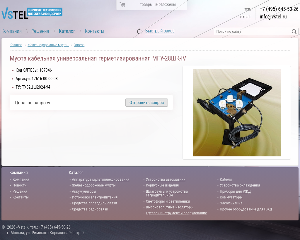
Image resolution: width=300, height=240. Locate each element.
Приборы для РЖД (235, 191)
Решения (40, 31)
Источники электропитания (95, 197)
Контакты (94, 31)
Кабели (226, 179)
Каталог (67, 31)
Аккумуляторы (84, 191)
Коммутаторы (231, 197)
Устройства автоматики (165, 179)
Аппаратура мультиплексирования (100, 179)
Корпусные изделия (162, 185)
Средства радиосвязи (90, 209)
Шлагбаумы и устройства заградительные (167, 193)
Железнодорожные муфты (48, 45)
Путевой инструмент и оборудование (176, 212)
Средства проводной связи (94, 203)
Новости (20, 185)
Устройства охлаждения (240, 185)
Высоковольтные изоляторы (169, 207)
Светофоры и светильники (168, 201)
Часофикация (231, 203)
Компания (11, 31)
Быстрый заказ (160, 31)
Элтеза (79, 45)
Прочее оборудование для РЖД (246, 209)
